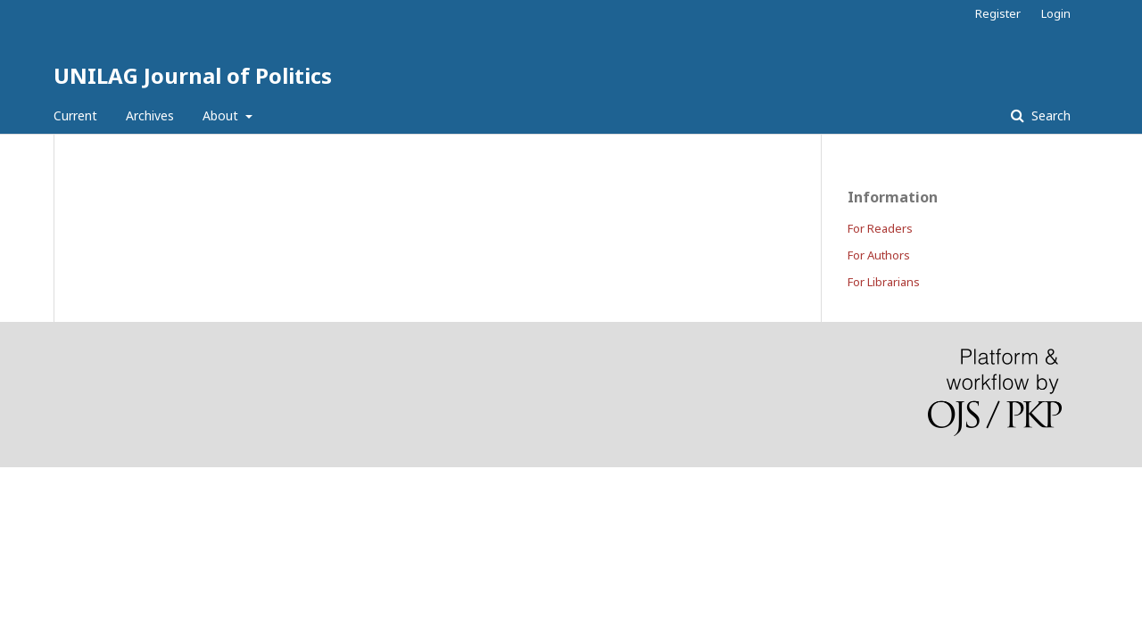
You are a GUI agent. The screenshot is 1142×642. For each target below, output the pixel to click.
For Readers (880, 228)
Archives (150, 115)
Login (1056, 13)
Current (75, 115)
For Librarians (884, 282)
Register (998, 13)
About (222, 115)
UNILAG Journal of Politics (193, 75)
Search (1049, 115)
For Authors (879, 255)
